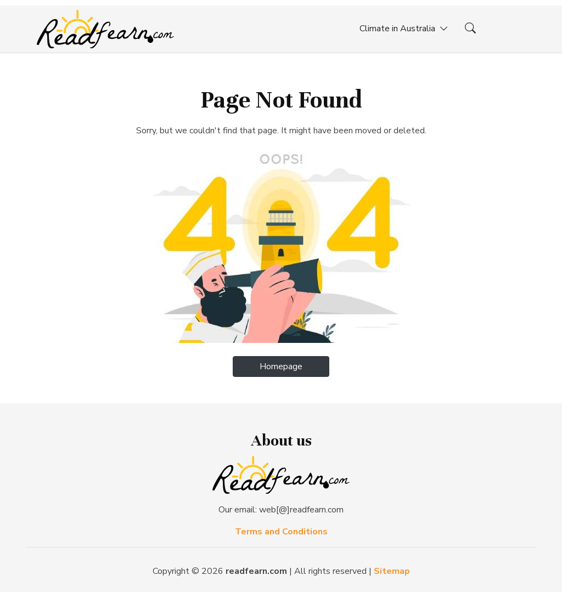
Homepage (281, 366)
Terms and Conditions (281, 532)
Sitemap (392, 571)
